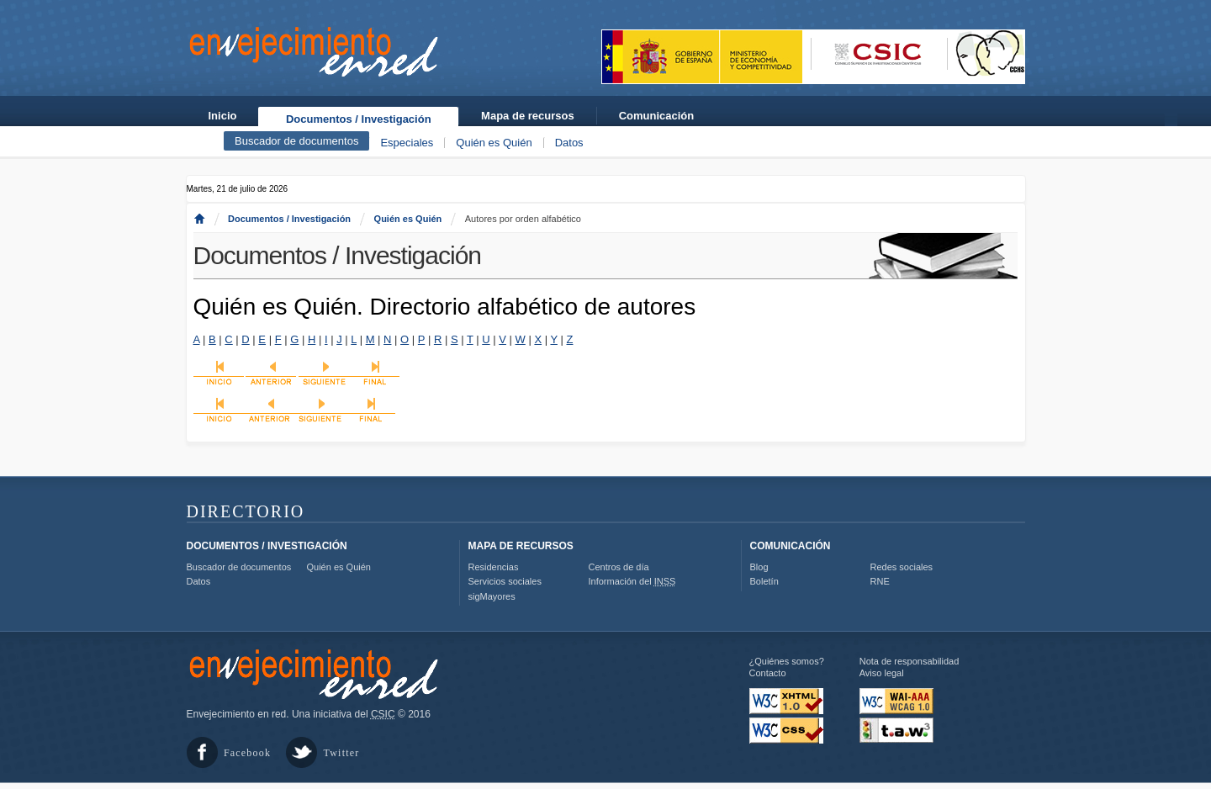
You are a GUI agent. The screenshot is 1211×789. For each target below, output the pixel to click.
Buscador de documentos (296, 141)
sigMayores (492, 596)
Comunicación (657, 115)
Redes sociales (901, 567)
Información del (632, 581)
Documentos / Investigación (358, 119)
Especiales (406, 142)
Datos (569, 142)
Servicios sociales (505, 581)
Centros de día (619, 567)
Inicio (223, 115)
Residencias (493, 567)
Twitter (342, 753)
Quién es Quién (493, 142)
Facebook (247, 753)
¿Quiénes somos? (786, 661)
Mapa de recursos (527, 115)
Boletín (764, 581)
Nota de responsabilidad (909, 661)
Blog (759, 567)
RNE (880, 581)
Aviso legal (881, 673)
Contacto (767, 673)
